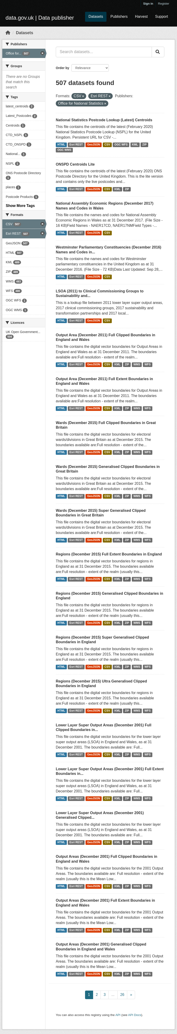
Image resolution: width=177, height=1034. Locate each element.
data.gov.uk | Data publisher (40, 18)
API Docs (134, 1015)
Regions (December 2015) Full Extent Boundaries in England (109, 554)
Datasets (95, 16)
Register (163, 3)
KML (135, 144)
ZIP (144, 144)
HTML (61, 144)
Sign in (148, 3)
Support (161, 16)
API (118, 1015)
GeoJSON (93, 144)
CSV (107, 144)
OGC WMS (64, 150)
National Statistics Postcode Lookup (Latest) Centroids (104, 120)
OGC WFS (121, 144)
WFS (148, 364)
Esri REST (76, 144)
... (112, 995)
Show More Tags (20, 206)
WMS (136, 364)
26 (122, 995)
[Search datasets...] (104, 52)
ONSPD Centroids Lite (75, 164)
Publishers (119, 16)
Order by (62, 68)
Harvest (141, 16)
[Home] (8, 32)
